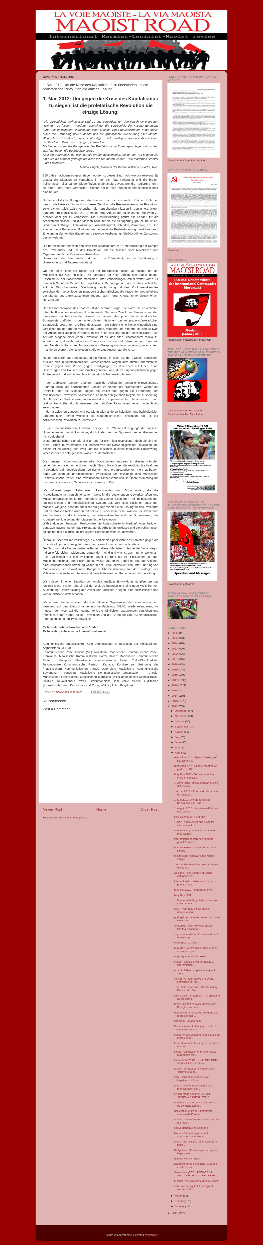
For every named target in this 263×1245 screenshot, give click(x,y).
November (181, 716)
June (178, 742)
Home (101, 809)
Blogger (152, 1234)
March (179, 1195)
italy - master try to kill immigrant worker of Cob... (193, 1188)
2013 (175, 701)
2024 (175, 643)
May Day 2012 (183, 895)
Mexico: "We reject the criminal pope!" (197, 1180)
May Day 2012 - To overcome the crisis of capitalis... (194, 776)
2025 (175, 638)
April (178, 752)
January (180, 1206)
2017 (175, 680)
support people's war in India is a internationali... (193, 963)
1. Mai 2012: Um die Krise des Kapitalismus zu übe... (192, 801)
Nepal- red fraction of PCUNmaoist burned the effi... (195, 1053)
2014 (175, 695)
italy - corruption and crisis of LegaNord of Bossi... (191, 1078)
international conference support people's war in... (193, 840)
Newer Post (52, 809)
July (177, 737)
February (180, 1201)
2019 (175, 669)
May (178, 747)
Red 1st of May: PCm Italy (190, 816)
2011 (175, 1212)
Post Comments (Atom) (73, 817)
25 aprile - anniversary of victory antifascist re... (193, 874)
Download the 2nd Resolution (185, 414)
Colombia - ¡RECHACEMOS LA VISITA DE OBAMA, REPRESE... (195, 1174)
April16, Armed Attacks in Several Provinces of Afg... (194, 980)
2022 (175, 653)
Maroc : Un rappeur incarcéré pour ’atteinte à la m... (194, 1070)
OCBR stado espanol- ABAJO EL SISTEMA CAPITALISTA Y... (194, 1095)
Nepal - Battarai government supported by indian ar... (191, 1135)
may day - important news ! (190, 956)
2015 (175, 690)
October (180, 721)
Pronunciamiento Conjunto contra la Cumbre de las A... (195, 1028)
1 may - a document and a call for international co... (194, 823)
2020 (175, 664)
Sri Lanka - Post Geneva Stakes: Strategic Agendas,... (193, 927)
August (179, 731)
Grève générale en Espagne (191, 1127)
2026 (175, 632)
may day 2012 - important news (193, 889)
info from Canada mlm (187, 1020)
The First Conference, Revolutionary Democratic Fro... (196, 989)
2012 (175, 706)
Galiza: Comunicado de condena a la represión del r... (196, 1014)
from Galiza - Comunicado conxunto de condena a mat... (195, 1104)
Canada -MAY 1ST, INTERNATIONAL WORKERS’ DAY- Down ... (196, 1062)
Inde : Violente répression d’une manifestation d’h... (193, 1087)
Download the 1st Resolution (184, 410)
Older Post (149, 809)
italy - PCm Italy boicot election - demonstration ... (193, 910)
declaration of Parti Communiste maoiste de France (193, 1112)
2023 (175, 648)
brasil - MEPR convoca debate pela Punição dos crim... (195, 1006)
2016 (175, 685)
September (182, 726)
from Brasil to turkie (185, 942)
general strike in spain (187, 1158)
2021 (175, 658)
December (181, 710)
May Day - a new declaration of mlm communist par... (195, 949)
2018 (175, 674)
